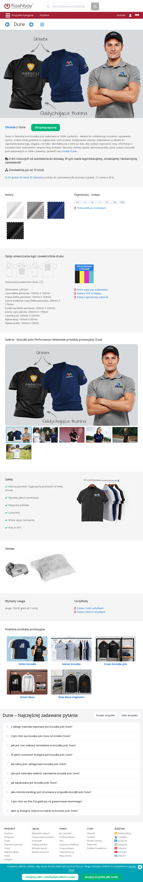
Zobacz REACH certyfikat (90, 612)
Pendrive (44, 15)
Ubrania (10, 127)
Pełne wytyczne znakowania (92, 289)
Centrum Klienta (67, 837)
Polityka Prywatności (97, 848)
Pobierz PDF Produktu (87, 293)
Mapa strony (65, 855)
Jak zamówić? (65, 833)
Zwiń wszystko (130, 715)
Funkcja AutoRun (40, 844)
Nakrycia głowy (11, 852)
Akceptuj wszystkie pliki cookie (101, 877)
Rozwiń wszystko (105, 715)
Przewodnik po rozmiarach (91, 208)
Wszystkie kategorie (20, 15)
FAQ (61, 840)
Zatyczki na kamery (13, 844)
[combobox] (67, 6)
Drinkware (9, 837)
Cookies (91, 837)
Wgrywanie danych (41, 833)
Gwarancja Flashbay (69, 844)
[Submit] (48, 6)
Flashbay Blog (123, 833)
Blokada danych (39, 848)
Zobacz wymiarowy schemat (92, 297)
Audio (7, 855)
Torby (7, 848)
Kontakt (121, 15)
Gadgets (8, 859)
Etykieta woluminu (40, 852)
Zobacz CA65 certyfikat (89, 608)
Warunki (91, 833)
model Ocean (69, 151)
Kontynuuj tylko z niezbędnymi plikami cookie (50, 877)
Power (7, 840)
